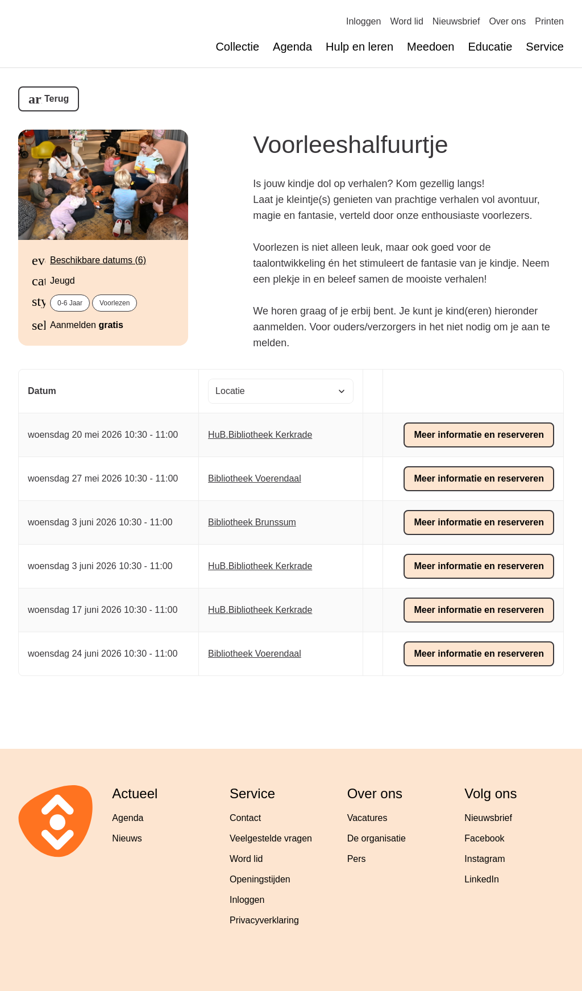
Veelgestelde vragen (271, 838)
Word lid (406, 21)
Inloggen (363, 21)
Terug (56, 98)
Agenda (292, 46)
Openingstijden (260, 879)
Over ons (507, 21)
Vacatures (367, 818)
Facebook (484, 838)
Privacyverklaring (264, 920)
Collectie (237, 46)
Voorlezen (114, 303)
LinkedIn (481, 879)
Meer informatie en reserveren (479, 434)
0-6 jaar (69, 303)
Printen (549, 21)
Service (545, 46)
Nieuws (127, 838)
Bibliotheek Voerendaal (254, 478)
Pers (356, 859)
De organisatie (376, 838)
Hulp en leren (359, 46)
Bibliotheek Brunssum (252, 522)
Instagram (484, 859)
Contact (245, 818)
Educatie (490, 46)
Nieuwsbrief (456, 21)
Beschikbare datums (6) (98, 260)
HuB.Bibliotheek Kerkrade (260, 434)
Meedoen (430, 46)
